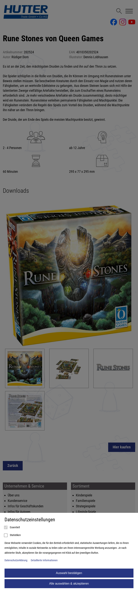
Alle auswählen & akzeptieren (69, 583)
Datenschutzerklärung (16, 560)
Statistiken (13, 535)
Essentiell (12, 527)
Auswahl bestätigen (69, 573)
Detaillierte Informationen (44, 560)
